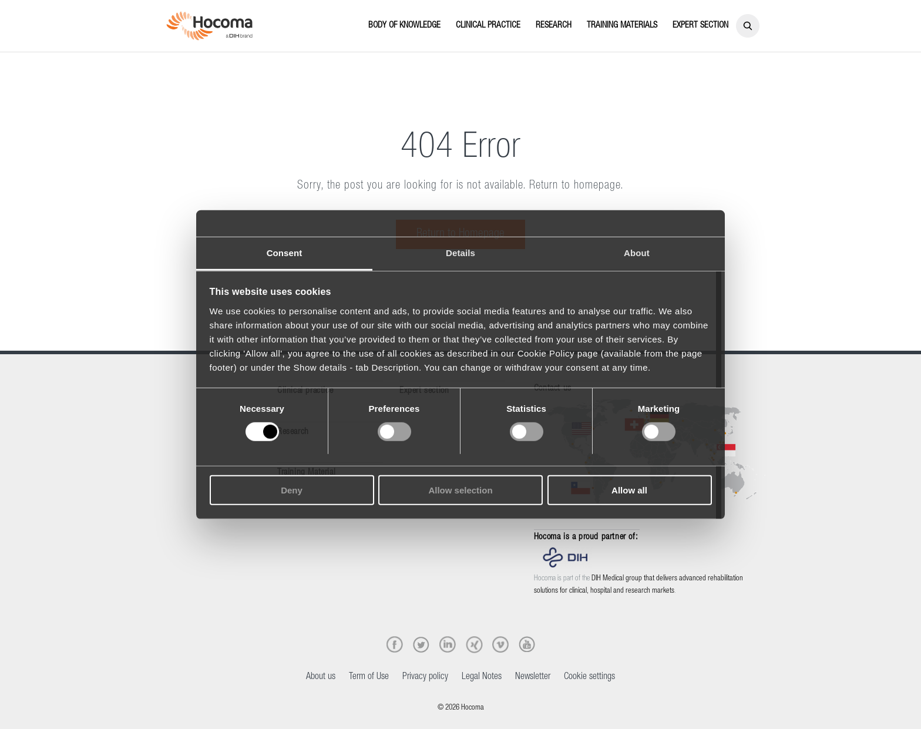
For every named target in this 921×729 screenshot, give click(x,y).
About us (320, 677)
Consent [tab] (284, 252)
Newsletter (532, 677)
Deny (291, 490)
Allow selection (460, 490)
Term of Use (369, 677)
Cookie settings (589, 677)
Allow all (629, 490)
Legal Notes (482, 677)
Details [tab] (460, 252)
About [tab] (637, 252)
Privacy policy (425, 677)
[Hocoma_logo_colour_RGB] (209, 26)
